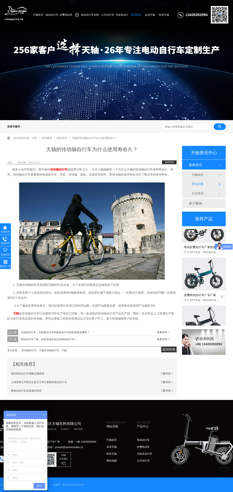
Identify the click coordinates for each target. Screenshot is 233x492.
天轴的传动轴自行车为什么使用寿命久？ (94, 138)
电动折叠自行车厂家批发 (200, 248)
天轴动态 (198, 174)
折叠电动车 (143, 446)
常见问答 (198, 184)
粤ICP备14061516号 (73, 484)
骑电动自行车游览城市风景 (26, 390)
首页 (35, 138)
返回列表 (169, 162)
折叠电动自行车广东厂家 (200, 296)
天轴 (16, 313)
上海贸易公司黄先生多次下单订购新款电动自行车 (39, 382)
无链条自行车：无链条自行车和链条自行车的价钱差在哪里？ (55, 332)
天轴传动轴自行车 (49, 350)
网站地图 (78, 429)
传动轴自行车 (59, 169)
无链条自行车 (144, 453)
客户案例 (195, 203)
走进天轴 (111, 446)
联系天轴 (111, 453)
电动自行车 (143, 439)
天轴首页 (111, 439)
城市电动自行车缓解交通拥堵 (27, 373)
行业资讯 (198, 193)
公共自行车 (143, 460)
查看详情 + (163, 332)
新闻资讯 (62, 138)
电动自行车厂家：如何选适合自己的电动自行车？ (49, 339)
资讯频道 (47, 138)
